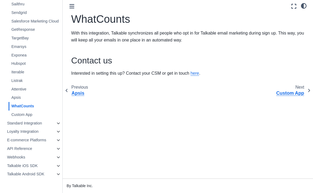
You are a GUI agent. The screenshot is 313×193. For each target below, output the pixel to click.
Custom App (21, 114)
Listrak (16, 80)
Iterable (17, 72)
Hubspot (18, 63)
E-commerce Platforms (26, 140)
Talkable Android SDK (25, 174)
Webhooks (16, 157)
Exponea (19, 55)
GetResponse (23, 29)
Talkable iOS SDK (22, 166)
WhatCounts (22, 106)
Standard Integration (24, 123)
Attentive (18, 89)
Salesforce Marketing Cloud (35, 21)
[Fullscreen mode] (294, 6)
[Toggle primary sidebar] (72, 6)
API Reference (19, 148)
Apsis (16, 97)
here (194, 73)
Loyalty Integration (23, 131)
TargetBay (20, 38)
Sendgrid (19, 12)
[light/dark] (304, 5)
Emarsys (18, 46)
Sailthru (17, 4)
